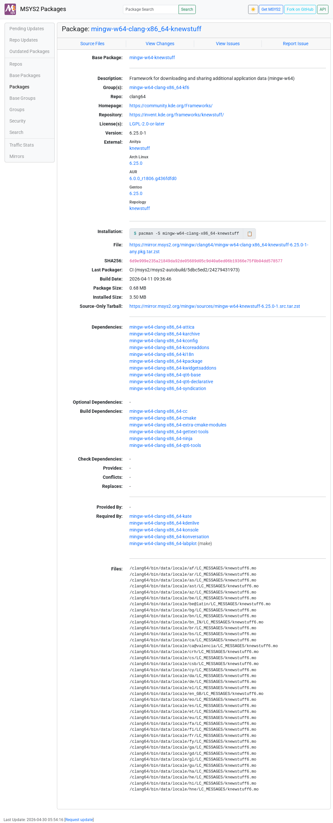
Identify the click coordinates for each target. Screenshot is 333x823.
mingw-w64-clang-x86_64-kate (160, 516)
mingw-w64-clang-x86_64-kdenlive (164, 523)
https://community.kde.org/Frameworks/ (171, 105)
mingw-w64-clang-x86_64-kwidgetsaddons (172, 368)
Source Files (92, 43)
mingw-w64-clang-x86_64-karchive (164, 333)
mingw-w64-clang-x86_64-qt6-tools (165, 445)
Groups (16, 109)
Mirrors (16, 156)
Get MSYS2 (271, 9)
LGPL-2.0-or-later (147, 123)
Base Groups (22, 98)
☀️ (253, 9)
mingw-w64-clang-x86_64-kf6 (159, 87)
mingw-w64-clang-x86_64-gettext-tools (168, 431)
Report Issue (295, 43)
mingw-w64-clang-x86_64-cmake (162, 418)
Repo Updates (23, 40)
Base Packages (24, 75)
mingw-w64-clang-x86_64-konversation (169, 536)
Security (17, 121)
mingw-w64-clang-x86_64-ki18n (161, 354)
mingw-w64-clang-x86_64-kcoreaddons (169, 347)
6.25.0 (135, 163)
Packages (19, 86)
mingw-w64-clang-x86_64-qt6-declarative (171, 381)
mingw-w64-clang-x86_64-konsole (163, 529)
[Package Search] (151, 9)
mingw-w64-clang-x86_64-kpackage (165, 361)
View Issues (228, 43)
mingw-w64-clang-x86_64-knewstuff (146, 29)
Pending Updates (26, 28)
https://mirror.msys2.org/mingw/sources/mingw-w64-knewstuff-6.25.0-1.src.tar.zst (214, 306)
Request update (79, 819)
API (323, 9)
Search (187, 9)
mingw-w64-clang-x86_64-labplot (163, 543)
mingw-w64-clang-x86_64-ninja (161, 438)
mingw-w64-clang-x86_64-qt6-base (165, 374)
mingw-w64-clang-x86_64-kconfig (163, 340)
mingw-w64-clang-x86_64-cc (158, 411)
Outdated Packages (29, 51)
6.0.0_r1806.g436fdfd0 (153, 178)
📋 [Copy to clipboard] (249, 233)
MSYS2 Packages (35, 9)
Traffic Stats (21, 145)
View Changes (160, 43)
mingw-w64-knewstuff (152, 57)
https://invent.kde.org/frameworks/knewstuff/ (176, 114)
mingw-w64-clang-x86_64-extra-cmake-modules (177, 424)
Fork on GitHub (300, 9)
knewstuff (139, 148)
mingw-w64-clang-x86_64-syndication (167, 388)
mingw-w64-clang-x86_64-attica (161, 327)
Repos (15, 64)
